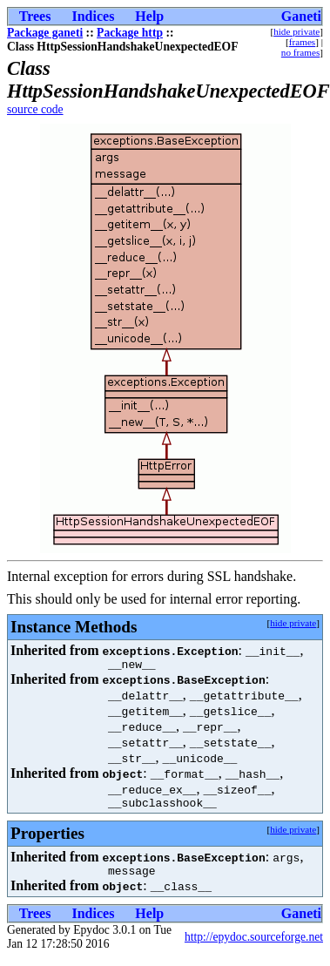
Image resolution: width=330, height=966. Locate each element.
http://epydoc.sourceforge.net (254, 944)
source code (35, 109)
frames (302, 42)
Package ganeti (45, 32)
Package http (130, 32)
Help (149, 16)
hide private (296, 31)
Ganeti (301, 16)
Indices (92, 16)
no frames (300, 52)
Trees (35, 16)
